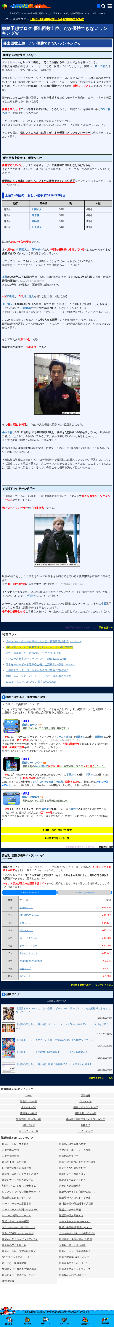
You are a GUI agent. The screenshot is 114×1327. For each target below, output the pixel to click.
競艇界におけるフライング (16, 1197)
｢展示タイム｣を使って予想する (19, 1185)
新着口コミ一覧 (28, 1101)
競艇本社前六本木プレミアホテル (20, 1239)
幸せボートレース (28, 953)
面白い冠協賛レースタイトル (17, 1233)
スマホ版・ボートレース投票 (75, 1150)
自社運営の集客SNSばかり (16, 1167)
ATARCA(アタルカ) (29, 915)
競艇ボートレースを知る (15, 1144)
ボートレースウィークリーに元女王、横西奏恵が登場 (43, 641)
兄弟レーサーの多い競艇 (72, 1245)
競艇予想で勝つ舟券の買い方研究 (77, 1162)
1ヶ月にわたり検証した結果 (48, 781)
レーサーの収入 (98, 66)
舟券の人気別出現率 (70, 1185)
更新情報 (85, 1095)
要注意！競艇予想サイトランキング (85, 1119)
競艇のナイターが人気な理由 (17, 1179)
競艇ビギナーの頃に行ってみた (19, 1275)
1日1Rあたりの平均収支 (29, 893)
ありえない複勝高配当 (14, 1263)
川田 (4, 276)
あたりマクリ (26, 907)
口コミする (85, 1101)
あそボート (25, 976)
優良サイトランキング (85, 1107)
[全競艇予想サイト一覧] (98, 6)
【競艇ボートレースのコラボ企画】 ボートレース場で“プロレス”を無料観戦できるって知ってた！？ (63, 1010)
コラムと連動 (63, 736)
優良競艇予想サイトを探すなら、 (82, 627)
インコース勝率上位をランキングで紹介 (36, 658)
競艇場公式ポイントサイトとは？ (20, 1173)
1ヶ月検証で (41, 766)
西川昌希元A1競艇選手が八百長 (76, 1203)
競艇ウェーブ (29, 724)
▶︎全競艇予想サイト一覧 (57, 838)
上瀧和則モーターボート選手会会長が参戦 (37, 670)
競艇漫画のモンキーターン (73, 1263)
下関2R (70, 774)
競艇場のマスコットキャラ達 (75, 1197)
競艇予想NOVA (30, 797)
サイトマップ (85, 1131)
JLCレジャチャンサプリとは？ (18, 1227)
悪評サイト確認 (28, 1113)
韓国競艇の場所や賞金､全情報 (75, 1239)
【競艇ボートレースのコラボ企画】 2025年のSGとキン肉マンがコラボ (54, 1040)
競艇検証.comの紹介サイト (74, 1275)
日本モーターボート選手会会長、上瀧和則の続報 (41, 664)
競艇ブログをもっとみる (101, 1078)
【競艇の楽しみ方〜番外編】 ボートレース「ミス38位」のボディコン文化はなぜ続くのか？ (63, 1026)
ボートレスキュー (28, 945)
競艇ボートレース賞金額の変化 (19, 1251)
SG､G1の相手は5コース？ (16, 1215)
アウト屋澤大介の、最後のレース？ (33, 652)
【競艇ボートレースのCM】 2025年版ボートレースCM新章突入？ (52, 1052)
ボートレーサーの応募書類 (16, 1203)
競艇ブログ (29, 1125)
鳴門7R (74, 809)
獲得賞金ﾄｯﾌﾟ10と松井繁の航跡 (19, 1269)
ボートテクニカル (28, 938)
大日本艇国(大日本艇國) (31, 961)
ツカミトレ (25, 922)
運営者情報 (8, 1281)
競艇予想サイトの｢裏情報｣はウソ (77, 1191)
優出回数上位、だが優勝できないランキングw (41, 43)
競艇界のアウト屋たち (14, 1245)
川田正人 (37, 209)
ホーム (28, 1095)
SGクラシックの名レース (16, 1257)
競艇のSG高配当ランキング (74, 1257)
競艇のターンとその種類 (15, 1221)
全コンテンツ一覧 (28, 1131)
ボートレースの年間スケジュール (20, 1209)
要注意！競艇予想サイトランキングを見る (92, 985)
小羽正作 (7, 432)
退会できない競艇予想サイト (75, 1167)
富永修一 (37, 215)
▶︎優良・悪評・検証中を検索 (57, 830)
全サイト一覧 (28, 1107)
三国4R (99, 736)
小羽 (103, 603)
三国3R (80, 736)
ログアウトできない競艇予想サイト (21, 1191)
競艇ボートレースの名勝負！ (75, 1251)
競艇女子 (85, 1125)
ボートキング (26, 930)
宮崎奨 (35, 221)
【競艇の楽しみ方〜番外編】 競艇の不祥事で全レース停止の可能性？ (54, 1064)
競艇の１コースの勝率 (14, 1162)
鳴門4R (46, 809)
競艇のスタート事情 (70, 1209)
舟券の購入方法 (10, 1150)
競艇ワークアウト (32, 762)
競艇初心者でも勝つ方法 (72, 1144)
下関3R (90, 774)
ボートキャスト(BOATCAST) (75, 1221)
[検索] (103, 6)
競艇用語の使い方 (68, 1156)
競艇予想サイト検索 (85, 1113)
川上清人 (37, 227)
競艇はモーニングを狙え (72, 1179)
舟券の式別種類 (10, 1156)
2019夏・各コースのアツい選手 (31, 681)
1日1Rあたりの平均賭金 (85, 893)
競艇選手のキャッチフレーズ (75, 1269)
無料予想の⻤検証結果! (28, 1119)
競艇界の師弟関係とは (71, 1215)
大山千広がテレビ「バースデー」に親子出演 (38, 675)
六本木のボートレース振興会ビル (77, 1233)
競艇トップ (25, 968)
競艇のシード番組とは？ (72, 1173)
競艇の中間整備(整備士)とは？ (75, 1227)
